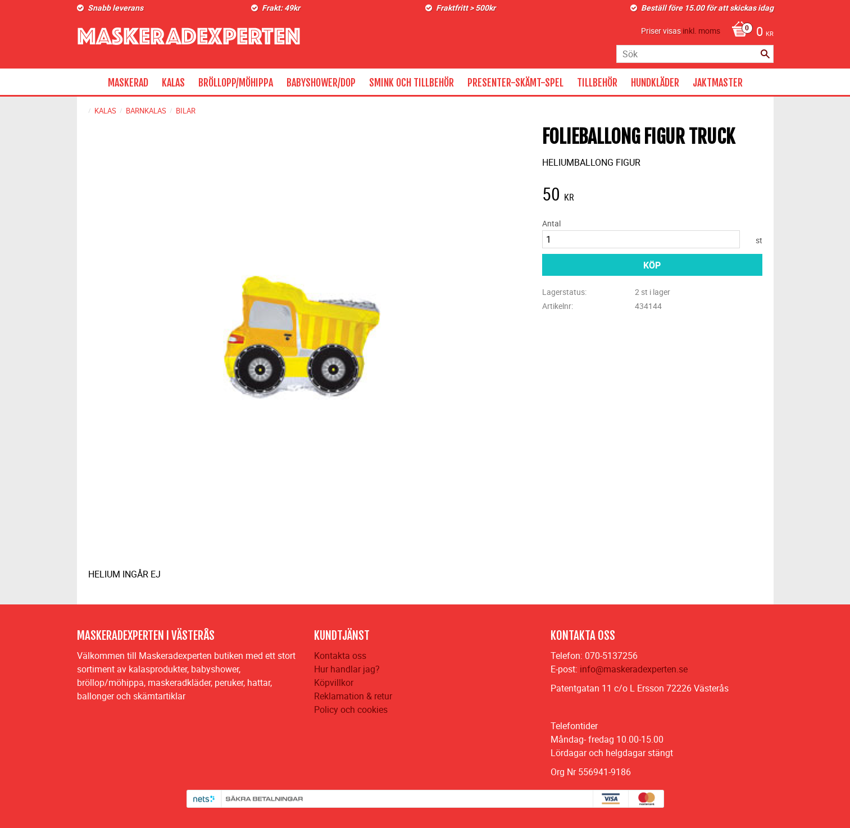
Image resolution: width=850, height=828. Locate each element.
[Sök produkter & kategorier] (695, 54)
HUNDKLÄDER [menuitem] (655, 82)
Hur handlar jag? (347, 669)
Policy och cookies (351, 709)
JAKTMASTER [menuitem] (718, 82)
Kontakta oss (340, 655)
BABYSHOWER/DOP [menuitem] (321, 82)
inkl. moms (701, 30)
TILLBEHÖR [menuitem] (597, 82)
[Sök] (765, 54)
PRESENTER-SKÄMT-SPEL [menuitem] (515, 82)
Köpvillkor (333, 682)
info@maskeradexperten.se (634, 669)
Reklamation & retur (353, 696)
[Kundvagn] (750, 32)
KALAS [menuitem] (173, 82)
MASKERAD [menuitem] (128, 82)
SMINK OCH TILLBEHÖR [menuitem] (411, 82)
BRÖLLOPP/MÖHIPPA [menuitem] (235, 82)
